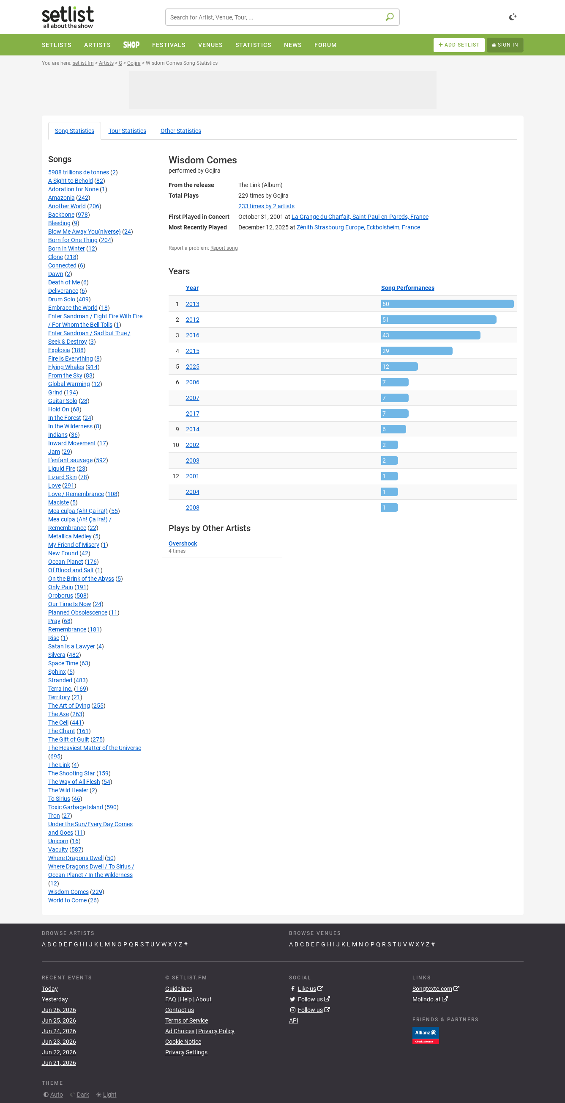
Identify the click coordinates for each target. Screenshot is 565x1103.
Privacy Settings (186, 1052)
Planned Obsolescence (77, 612)
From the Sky (65, 375)
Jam (54, 451)
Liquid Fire (61, 468)
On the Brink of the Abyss (81, 578)
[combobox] (282, 17)
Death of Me (64, 282)
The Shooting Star (71, 773)
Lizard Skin (62, 477)
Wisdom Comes (68, 891)
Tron (54, 815)
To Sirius (59, 798)
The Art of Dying (69, 705)
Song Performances (407, 287)
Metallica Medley (70, 536)
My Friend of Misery (73, 544)
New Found (63, 553)
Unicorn (58, 841)
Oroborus (60, 595)
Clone (55, 257)
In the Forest (64, 417)
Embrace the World (73, 307)
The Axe (58, 714)
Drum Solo (61, 299)
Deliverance (63, 290)
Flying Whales (66, 367)
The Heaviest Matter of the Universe (94, 748)
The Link (59, 764)
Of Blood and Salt (71, 570)
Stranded (60, 680)
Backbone (61, 214)
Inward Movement (72, 443)
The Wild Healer (68, 790)
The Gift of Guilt (68, 739)
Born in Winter (66, 248)
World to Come (67, 900)
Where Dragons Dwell (76, 858)
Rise (53, 637)
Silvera (57, 654)
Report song (224, 248)
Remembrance (67, 629)
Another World (67, 206)
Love (54, 485)
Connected (62, 265)
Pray (54, 621)
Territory (59, 697)
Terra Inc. (60, 688)
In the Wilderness (70, 426)
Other (181, 130)
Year (192, 287)
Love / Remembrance (76, 494)
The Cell (58, 722)
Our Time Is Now (69, 604)
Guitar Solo (62, 400)
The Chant (61, 731)
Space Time (63, 663)
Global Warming (69, 384)
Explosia (59, 350)
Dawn (55, 273)
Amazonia (61, 197)
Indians (58, 434)
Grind (55, 392)
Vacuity (58, 849)
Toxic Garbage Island (75, 807)
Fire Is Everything (70, 358)
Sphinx (57, 671)
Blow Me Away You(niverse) (84, 231)
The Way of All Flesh (74, 781)
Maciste (58, 502)
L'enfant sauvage (70, 460)
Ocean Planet (65, 561)
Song (74, 130)
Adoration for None (73, 189)
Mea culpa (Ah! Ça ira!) (78, 510)
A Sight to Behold (70, 180)
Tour (127, 130)
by (266, 206)
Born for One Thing (73, 240)
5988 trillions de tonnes (78, 172)
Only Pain (60, 587)
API (293, 1020)
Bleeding (59, 223)
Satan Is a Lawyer (71, 646)
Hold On (58, 409)
